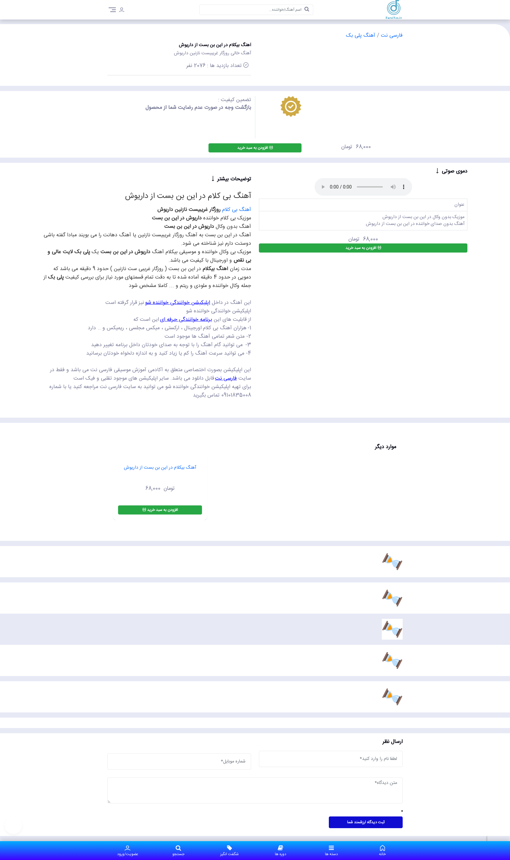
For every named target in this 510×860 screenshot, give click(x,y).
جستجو (178, 850)
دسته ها (331, 850)
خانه (382, 850)
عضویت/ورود (127, 850)
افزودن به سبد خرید (255, 148)
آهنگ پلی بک (360, 35)
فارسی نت (391, 35)
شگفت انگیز (229, 850)
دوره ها (280, 850)
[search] (307, 10)
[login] (121, 11)
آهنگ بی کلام (236, 209)
